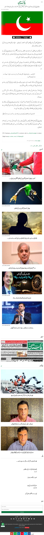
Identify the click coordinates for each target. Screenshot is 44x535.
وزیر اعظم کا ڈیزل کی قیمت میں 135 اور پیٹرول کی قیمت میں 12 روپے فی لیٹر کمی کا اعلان (22, 268)
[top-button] (1, 521)
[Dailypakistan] (20, 3)
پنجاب (34, 145)
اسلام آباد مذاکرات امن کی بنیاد (32, 485)
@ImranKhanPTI (14, 133)
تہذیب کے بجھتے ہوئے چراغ (32, 477)
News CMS (21, 527)
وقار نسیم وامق (35, 488)
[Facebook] (33, 519)
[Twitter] (31, 519)
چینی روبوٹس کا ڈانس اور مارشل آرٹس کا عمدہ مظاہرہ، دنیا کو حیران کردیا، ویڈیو (22, 395)
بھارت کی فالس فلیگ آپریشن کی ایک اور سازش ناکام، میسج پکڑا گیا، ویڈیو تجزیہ (22, 452)
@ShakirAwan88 (32, 133)
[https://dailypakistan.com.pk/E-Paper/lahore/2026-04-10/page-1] (22, 351)
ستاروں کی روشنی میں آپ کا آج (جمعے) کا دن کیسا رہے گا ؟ (22, 298)
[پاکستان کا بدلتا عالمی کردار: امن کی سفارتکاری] (40, 471)
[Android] (13, 519)
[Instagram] (25, 519)
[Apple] (10, 519)
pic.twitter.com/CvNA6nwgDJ (15, 136)
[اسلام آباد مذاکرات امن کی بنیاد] (40, 487)
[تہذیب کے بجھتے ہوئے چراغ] (40, 479)
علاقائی (37, 145)
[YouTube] (28, 519)
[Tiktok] (18, 519)
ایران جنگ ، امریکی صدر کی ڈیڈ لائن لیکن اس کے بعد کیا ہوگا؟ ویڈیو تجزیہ (22, 424)
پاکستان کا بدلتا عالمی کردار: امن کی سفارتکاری (30, 469)
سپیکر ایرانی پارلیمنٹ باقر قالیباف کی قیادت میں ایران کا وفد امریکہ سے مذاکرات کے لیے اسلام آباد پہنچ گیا (19, 113)
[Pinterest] (20, 519)
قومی (39, 145)
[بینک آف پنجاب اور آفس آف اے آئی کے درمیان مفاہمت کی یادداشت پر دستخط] (40, 463)
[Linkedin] (23, 519)
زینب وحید (35, 472)
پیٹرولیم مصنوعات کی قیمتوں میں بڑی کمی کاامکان (22, 208)
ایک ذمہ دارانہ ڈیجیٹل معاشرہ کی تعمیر (31, 493)
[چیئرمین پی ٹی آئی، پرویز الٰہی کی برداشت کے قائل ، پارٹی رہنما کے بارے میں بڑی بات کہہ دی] (29, 533)
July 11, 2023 (37, 140)
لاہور (31, 145)
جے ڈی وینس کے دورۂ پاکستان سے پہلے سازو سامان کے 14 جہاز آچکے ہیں (22, 328)
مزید (1, 149)
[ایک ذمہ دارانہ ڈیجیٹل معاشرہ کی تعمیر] (40, 495)
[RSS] (15, 519)
